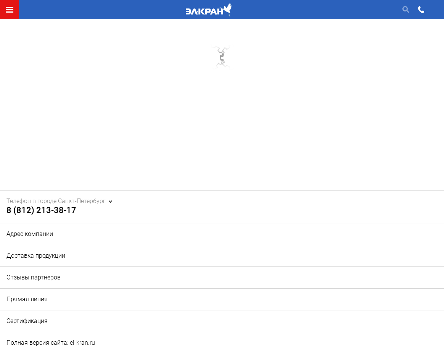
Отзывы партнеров (33, 277)
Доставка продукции (35, 255)
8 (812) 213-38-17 (41, 210)
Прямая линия (27, 299)
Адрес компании (29, 233)
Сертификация (27, 321)
